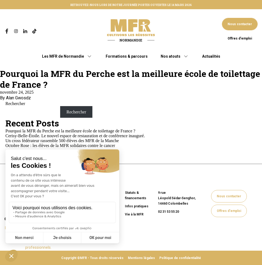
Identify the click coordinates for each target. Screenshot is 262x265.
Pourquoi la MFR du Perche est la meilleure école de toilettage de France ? (130, 79)
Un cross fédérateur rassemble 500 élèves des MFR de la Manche (62, 140)
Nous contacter (240, 24)
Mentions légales (141, 258)
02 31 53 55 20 (168, 212)
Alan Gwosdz (18, 97)
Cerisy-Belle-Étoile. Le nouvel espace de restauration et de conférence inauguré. (75, 135)
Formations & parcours (127, 56)
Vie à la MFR (134, 214)
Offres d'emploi (240, 38)
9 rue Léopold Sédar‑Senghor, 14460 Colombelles (177, 198)
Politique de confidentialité (180, 258)
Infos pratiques (136, 206)
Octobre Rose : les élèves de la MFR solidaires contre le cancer (60, 145)
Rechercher (15, 103)
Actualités (211, 56)
